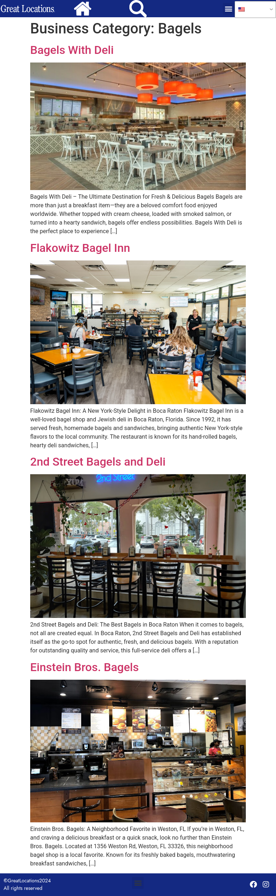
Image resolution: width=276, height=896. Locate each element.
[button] (229, 9)
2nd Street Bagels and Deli (98, 461)
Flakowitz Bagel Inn (80, 248)
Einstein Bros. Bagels (84, 667)
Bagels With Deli (72, 50)
